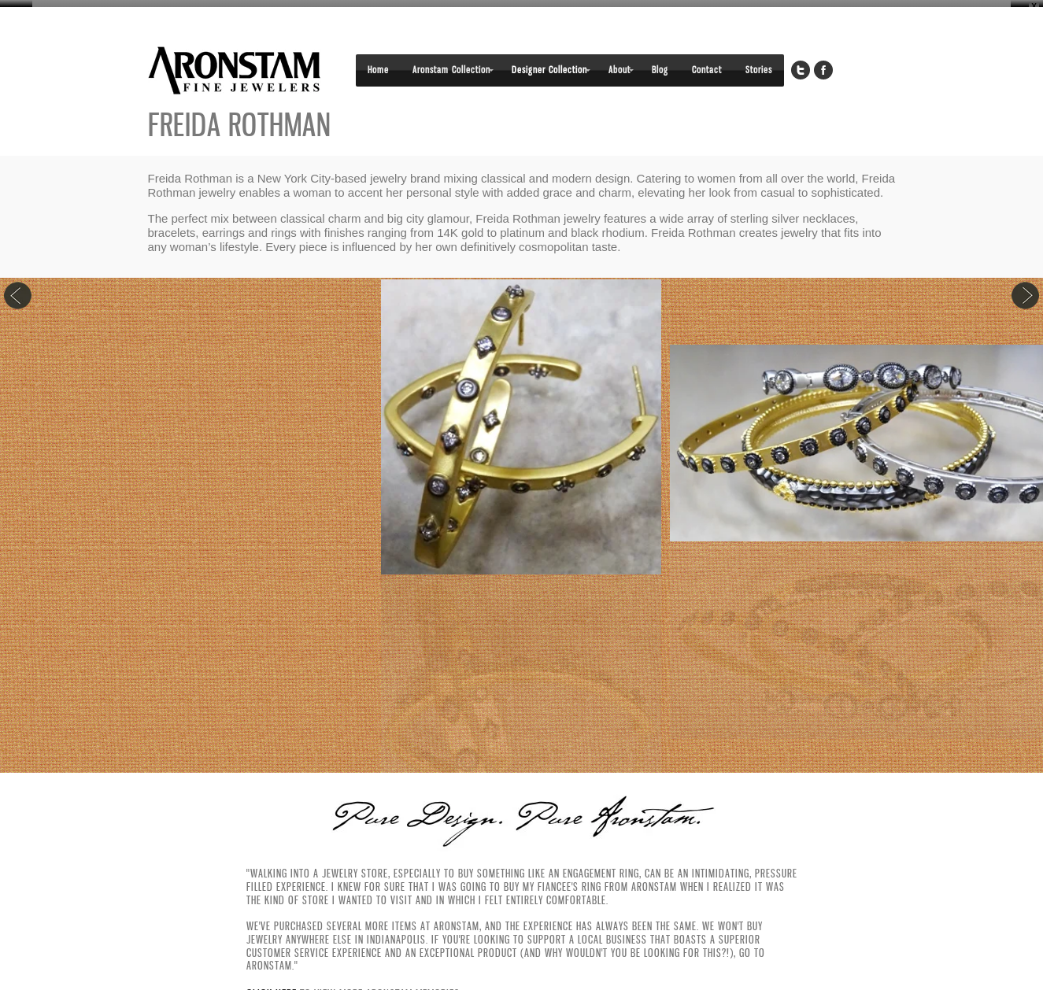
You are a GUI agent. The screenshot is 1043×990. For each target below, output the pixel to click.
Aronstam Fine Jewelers (234, 65)
